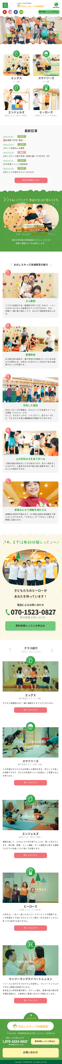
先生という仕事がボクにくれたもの (18, 172)
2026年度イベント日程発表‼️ (15, 164)
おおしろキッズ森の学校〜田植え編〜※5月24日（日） (27, 156)
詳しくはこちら (30, 709)
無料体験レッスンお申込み (49, 12)
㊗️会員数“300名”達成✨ (14, 140)
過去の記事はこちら (31, 180)
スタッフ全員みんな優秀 (13, 148)
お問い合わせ (30, 1052)
